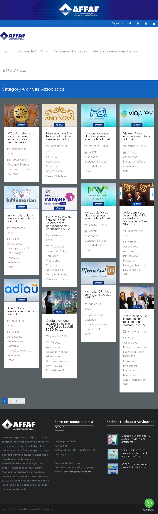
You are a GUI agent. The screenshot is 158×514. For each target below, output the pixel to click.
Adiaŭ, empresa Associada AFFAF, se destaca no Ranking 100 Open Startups (135, 218)
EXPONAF (129, 356)
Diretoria (141, 347)
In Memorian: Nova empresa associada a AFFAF (20, 218)
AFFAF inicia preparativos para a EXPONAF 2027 (135, 466)
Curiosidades (15, 341)
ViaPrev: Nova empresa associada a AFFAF (136, 136)
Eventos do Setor (56, 251)
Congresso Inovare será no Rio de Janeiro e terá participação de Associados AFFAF (59, 223)
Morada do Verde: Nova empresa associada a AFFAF (98, 215)
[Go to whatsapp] (149, 503)
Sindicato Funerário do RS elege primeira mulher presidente (135, 438)
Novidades (59, 175)
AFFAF (54, 157)
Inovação (128, 265)
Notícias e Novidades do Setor (54, 171)
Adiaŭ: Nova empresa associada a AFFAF (20, 311)
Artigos (132, 242)
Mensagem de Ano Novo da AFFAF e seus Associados (59, 136)
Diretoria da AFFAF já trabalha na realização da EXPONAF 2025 (136, 320)
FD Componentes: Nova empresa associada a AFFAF (98, 136)
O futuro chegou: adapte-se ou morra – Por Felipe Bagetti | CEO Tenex (59, 325)
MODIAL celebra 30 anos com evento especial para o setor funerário (20, 138)
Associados (19, 160)
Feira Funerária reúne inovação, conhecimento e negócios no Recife (135, 453)
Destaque (13, 164)
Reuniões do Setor (57, 279)
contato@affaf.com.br (77, 471)
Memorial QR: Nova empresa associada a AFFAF (98, 294)
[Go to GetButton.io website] (149, 510)
